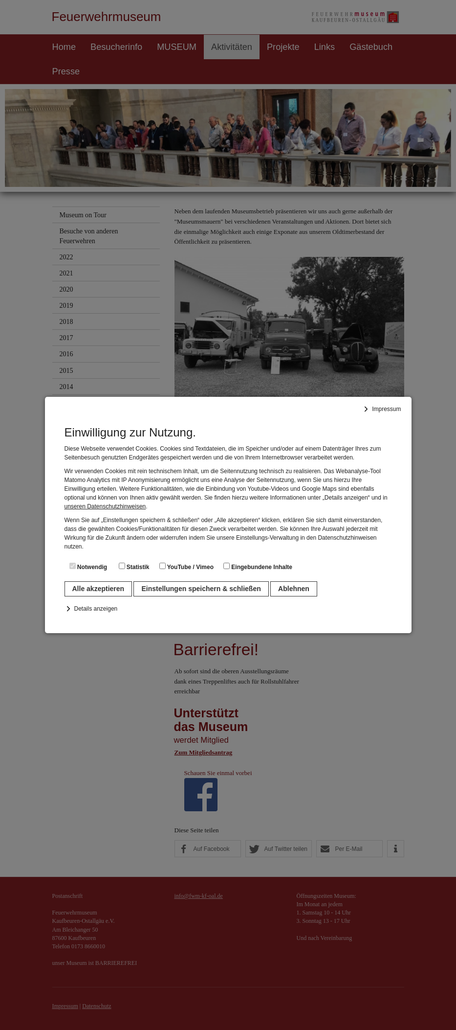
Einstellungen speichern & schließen (201, 589)
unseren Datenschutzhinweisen (105, 506)
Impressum (386, 409)
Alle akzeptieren (98, 589)
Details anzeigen (96, 608)
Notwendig (88, 567)
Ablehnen (293, 589)
